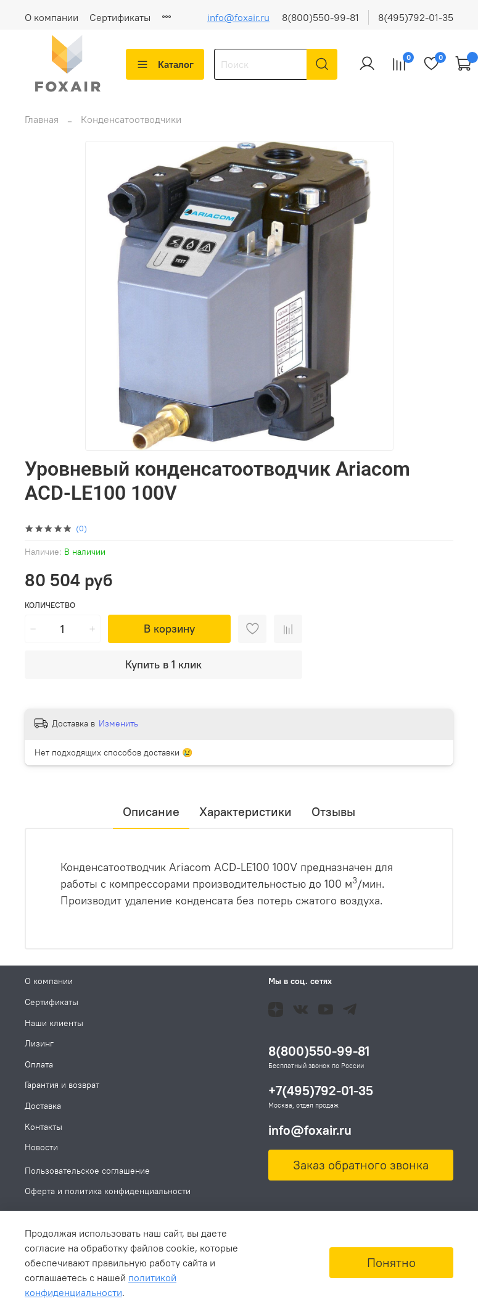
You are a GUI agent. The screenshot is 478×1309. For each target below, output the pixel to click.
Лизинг (39, 1043)
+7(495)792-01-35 (320, 1090)
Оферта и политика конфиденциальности (108, 1191)
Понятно (391, 1262)
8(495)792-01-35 (415, 17)
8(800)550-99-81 (320, 17)
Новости (41, 1147)
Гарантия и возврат (62, 1084)
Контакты (43, 1126)
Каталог (165, 64)
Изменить (118, 723)
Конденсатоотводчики (131, 119)
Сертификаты (119, 17)
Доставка (43, 1105)
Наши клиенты (54, 1023)
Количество (50, 605)
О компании (51, 17)
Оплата (39, 1064)
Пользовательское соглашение (87, 1170)
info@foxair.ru (238, 17)
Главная (42, 119)
